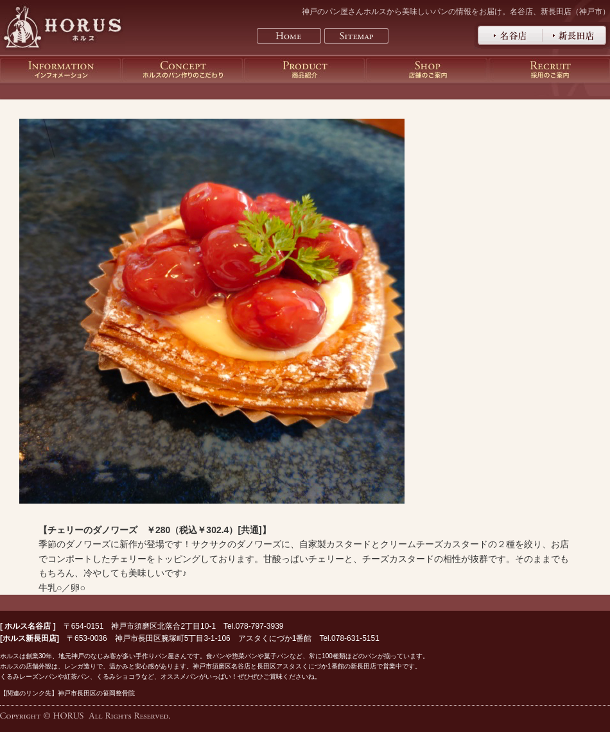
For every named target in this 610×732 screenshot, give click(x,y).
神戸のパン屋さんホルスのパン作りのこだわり (182, 69)
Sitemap (356, 36)
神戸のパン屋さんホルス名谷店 (508, 35)
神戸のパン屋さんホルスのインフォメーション (60, 69)
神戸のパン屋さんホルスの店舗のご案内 (426, 69)
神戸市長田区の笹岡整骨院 (96, 693)
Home (289, 36)
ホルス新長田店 (30, 638)
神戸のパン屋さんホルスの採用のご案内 (549, 69)
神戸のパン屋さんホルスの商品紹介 (304, 69)
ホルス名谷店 (27, 626)
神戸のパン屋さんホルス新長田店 (576, 35)
